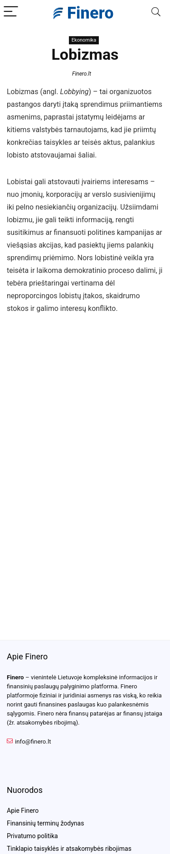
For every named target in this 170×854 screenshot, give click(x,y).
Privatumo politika (32, 836)
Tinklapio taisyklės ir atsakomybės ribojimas (69, 848)
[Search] (156, 12)
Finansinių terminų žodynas (45, 823)
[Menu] (11, 12)
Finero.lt (81, 74)
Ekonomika (84, 40)
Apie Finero (23, 810)
